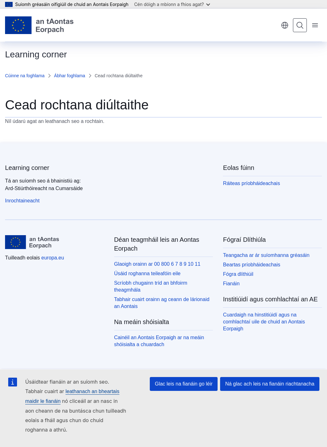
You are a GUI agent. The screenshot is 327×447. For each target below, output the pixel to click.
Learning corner (27, 167)
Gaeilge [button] (285, 25)
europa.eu (52, 257)
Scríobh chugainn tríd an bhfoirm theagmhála (150, 286)
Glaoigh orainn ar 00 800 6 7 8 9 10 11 (157, 264)
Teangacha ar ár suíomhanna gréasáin (266, 255)
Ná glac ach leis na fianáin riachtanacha (269, 383)
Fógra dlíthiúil (238, 274)
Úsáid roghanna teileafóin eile (147, 273)
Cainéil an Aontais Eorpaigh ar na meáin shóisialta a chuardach (159, 341)
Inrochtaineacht (22, 200)
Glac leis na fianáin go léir (184, 383)
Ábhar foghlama (69, 75)
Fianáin (231, 283)
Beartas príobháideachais (251, 264)
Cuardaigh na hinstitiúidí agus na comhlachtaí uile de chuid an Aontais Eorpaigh (264, 321)
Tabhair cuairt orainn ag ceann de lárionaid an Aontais (161, 303)
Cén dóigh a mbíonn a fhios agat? (172, 4)
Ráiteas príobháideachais (251, 183)
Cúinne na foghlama (24, 75)
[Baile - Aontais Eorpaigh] (39, 25)
